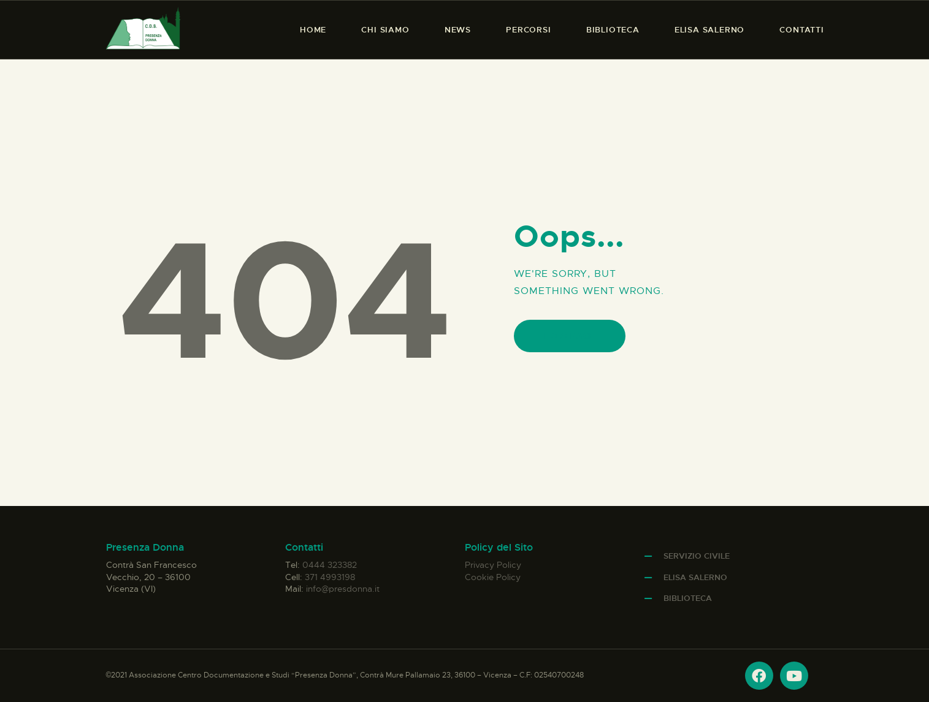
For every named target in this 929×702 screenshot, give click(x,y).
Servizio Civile (696, 556)
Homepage (569, 336)
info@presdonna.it (343, 588)
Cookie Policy (493, 577)
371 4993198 (330, 577)
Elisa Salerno (695, 577)
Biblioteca (687, 598)
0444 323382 (329, 564)
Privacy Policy (493, 564)
